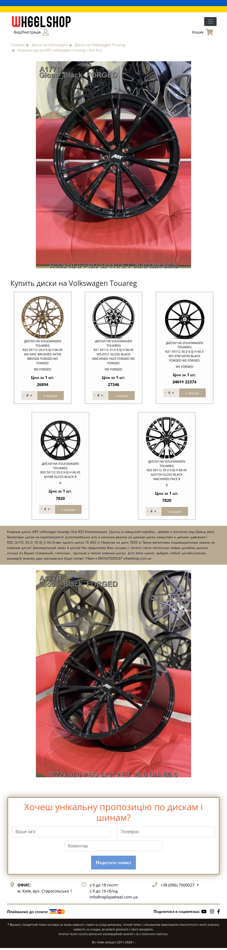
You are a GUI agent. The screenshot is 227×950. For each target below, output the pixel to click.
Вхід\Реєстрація (31, 32)
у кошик (50, 395)
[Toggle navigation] (210, 21)
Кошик (202, 32)
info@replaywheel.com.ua (114, 899)
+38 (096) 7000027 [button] (178, 887)
